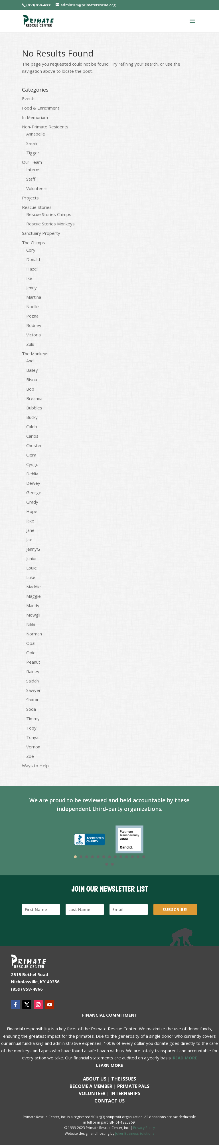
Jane (30, 530)
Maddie (33, 586)
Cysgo (32, 464)
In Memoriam (35, 117)
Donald (33, 259)
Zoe (30, 756)
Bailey (32, 370)
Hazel (32, 269)
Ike (29, 278)
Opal (30, 643)
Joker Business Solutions (134, 1133)
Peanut (33, 662)
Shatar (32, 699)
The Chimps (33, 242)
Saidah (32, 681)
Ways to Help (35, 765)
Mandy (32, 605)
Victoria (33, 335)
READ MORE (185, 1058)
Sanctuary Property (41, 233)
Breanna (34, 398)
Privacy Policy (144, 1127)
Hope (31, 511)
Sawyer (33, 690)
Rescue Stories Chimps (48, 214)
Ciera (31, 455)
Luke (30, 577)
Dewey (33, 483)
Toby (31, 728)
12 (138, 856)
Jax (29, 539)
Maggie (33, 596)
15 (112, 864)
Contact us (109, 1101)
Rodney (33, 325)
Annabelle (35, 134)
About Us (94, 1079)
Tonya (32, 737)
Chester (34, 445)
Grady (32, 502)
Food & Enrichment (40, 108)
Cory (30, 250)
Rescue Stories (37, 207)
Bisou (31, 379)
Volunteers (37, 188)
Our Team (32, 162)
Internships (125, 1093)
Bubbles (34, 408)
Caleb (31, 426)
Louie (31, 568)
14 (106, 864)
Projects (30, 198)
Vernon (33, 747)
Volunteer (92, 1093)
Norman (34, 634)
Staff (30, 179)
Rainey (32, 671)
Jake (30, 521)
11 (132, 856)
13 (143, 856)
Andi (30, 361)
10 (126, 856)
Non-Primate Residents (45, 127)
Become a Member (91, 1086)
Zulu (30, 344)
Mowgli (33, 615)
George (33, 492)
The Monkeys (35, 353)
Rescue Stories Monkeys (50, 224)
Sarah (31, 143)
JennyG (33, 549)
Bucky (32, 417)
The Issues (123, 1079)
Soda (31, 709)
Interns (33, 169)
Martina (33, 297)
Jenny (31, 287)
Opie (31, 652)
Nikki (30, 624)
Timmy (33, 718)
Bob (30, 389)
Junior (31, 558)
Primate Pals (133, 1086)
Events (29, 98)
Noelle (32, 306)
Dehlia (32, 473)
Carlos (32, 436)
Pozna (32, 316)
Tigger (32, 153)
